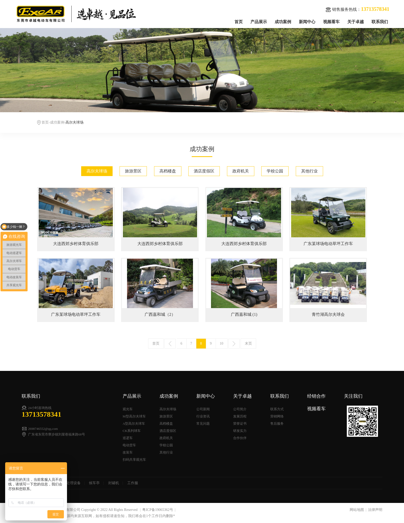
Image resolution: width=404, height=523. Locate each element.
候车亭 (94, 483)
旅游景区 (133, 171)
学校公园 (275, 171)
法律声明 (375, 510)
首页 (238, 22)
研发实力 (240, 431)
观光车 (128, 409)
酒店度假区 (204, 171)
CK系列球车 (132, 431)
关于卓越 (355, 22)
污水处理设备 (70, 483)
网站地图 (357, 510)
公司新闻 (203, 409)
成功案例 (283, 22)
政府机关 (240, 171)
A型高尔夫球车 (134, 423)
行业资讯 (203, 416)
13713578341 (41, 414)
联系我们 (380, 22)
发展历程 (240, 416)
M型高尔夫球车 (134, 416)
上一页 (170, 343)
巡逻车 (128, 438)
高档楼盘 (167, 171)
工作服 (132, 483)
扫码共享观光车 (134, 459)
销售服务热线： (357, 9)
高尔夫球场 (97, 171)
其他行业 (309, 171)
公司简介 (240, 409)
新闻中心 (307, 22)
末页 (248, 343)
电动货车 (129, 445)
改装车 (128, 452)
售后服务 (277, 423)
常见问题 (203, 423)
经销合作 (316, 396)
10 (221, 343)
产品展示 (258, 22)
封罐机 (113, 483)
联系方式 (277, 409)
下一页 (234, 343)
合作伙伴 (240, 438)
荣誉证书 (240, 423)
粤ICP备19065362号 (157, 510)
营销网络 (277, 416)
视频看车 (331, 22)
